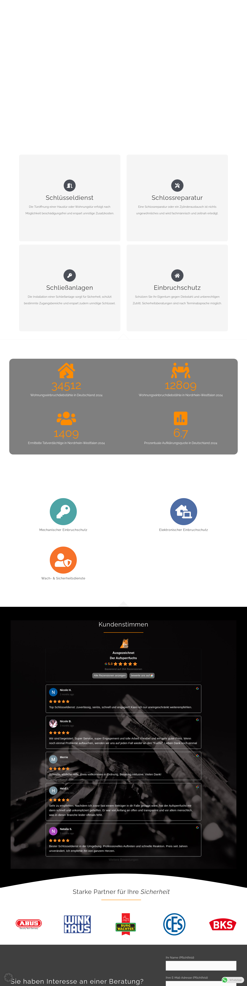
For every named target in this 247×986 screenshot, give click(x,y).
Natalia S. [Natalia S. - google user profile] (66, 829)
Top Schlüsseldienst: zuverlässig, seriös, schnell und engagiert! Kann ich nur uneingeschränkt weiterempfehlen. (120, 707)
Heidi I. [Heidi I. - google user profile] (64, 788)
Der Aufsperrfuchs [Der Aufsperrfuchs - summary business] (123, 658)
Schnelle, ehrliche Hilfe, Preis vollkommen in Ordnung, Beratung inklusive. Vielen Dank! (105, 774)
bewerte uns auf (140, 675)
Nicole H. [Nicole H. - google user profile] (65, 690)
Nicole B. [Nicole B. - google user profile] (65, 721)
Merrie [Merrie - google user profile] (64, 757)
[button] (8, 977)
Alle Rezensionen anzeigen (110, 675)
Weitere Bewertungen (123, 859)
